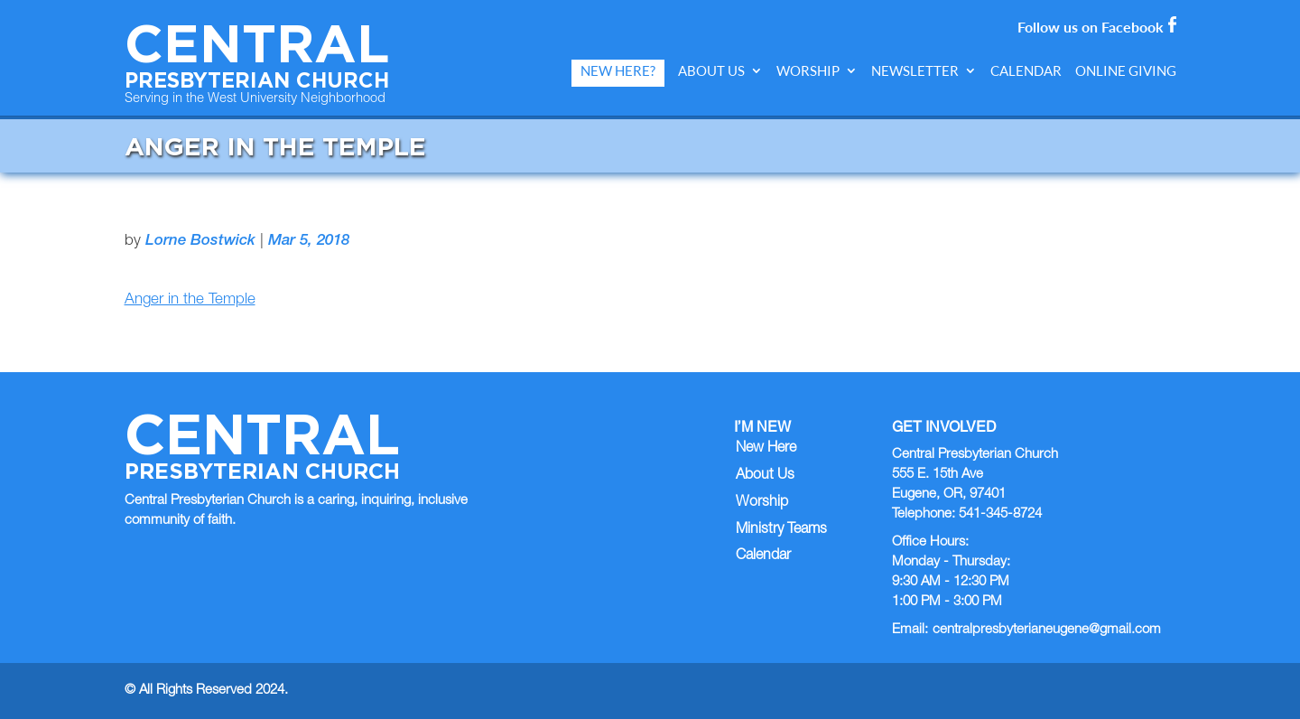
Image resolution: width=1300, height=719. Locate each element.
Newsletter (915, 70)
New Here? (617, 70)
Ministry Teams (781, 530)
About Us (711, 70)
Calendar (1026, 70)
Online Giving (1125, 70)
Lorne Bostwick (200, 241)
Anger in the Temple (190, 300)
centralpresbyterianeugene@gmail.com (1047, 630)
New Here (766, 449)
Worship (808, 70)
